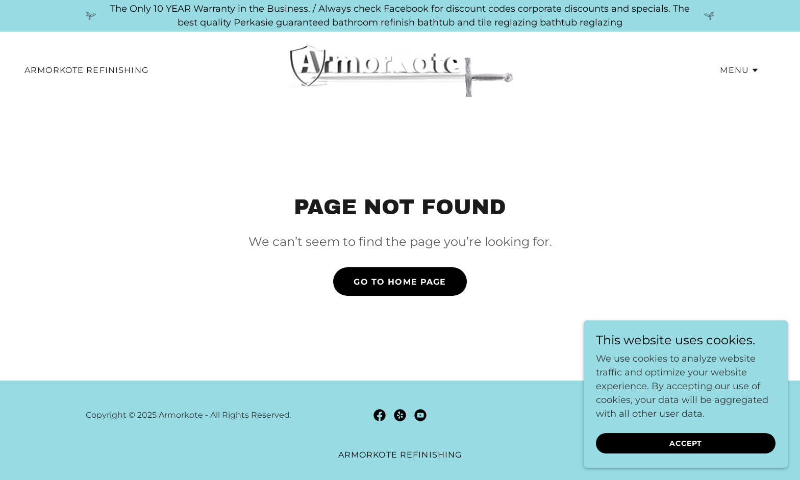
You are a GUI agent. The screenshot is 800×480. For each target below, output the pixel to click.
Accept (685, 443)
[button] (739, 70)
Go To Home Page (400, 282)
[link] (400, 69)
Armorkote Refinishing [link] (86, 70)
